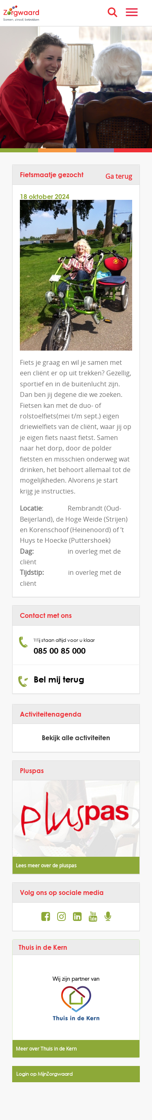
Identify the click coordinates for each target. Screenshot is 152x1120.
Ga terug (118, 176)
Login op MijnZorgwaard (44, 1073)
